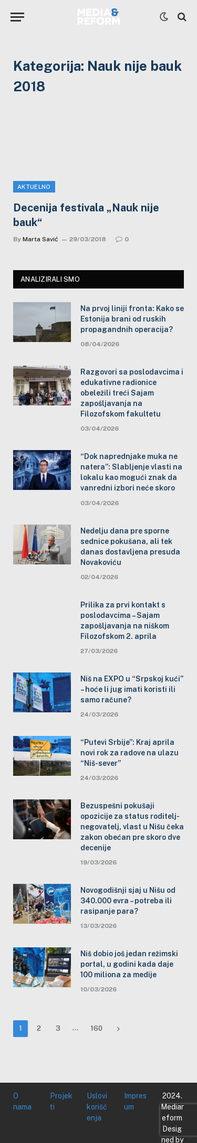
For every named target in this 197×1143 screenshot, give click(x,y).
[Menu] (17, 17)
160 (96, 1028)
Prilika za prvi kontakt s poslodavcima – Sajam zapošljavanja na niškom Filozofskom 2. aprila (124, 620)
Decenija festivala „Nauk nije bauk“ (86, 214)
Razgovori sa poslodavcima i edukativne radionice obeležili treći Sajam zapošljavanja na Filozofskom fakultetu (131, 393)
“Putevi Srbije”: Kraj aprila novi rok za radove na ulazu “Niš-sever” (129, 752)
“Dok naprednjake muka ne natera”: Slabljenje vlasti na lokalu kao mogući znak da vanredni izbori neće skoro (131, 472)
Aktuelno (34, 187)
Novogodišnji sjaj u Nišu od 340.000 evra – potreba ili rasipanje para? (127, 900)
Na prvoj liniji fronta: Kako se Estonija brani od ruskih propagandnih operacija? (132, 319)
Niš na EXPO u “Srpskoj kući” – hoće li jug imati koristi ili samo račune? (131, 689)
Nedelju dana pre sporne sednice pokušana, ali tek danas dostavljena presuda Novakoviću (130, 547)
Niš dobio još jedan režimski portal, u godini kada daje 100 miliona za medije (129, 964)
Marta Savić (40, 239)
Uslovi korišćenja (97, 1107)
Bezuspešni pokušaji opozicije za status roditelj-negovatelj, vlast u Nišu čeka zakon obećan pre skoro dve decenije (132, 827)
